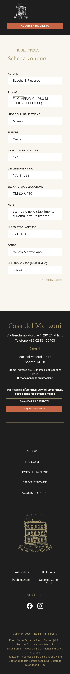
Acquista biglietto (35, 25)
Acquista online (35, 492)
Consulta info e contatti (34, 401)
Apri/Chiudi (50, 15)
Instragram (40, 607)
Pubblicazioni (21, 579)
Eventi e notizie (35, 472)
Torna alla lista (53, 280)
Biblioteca (27, 50)
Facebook (30, 607)
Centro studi (21, 572)
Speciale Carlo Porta (48, 581)
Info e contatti (35, 482)
